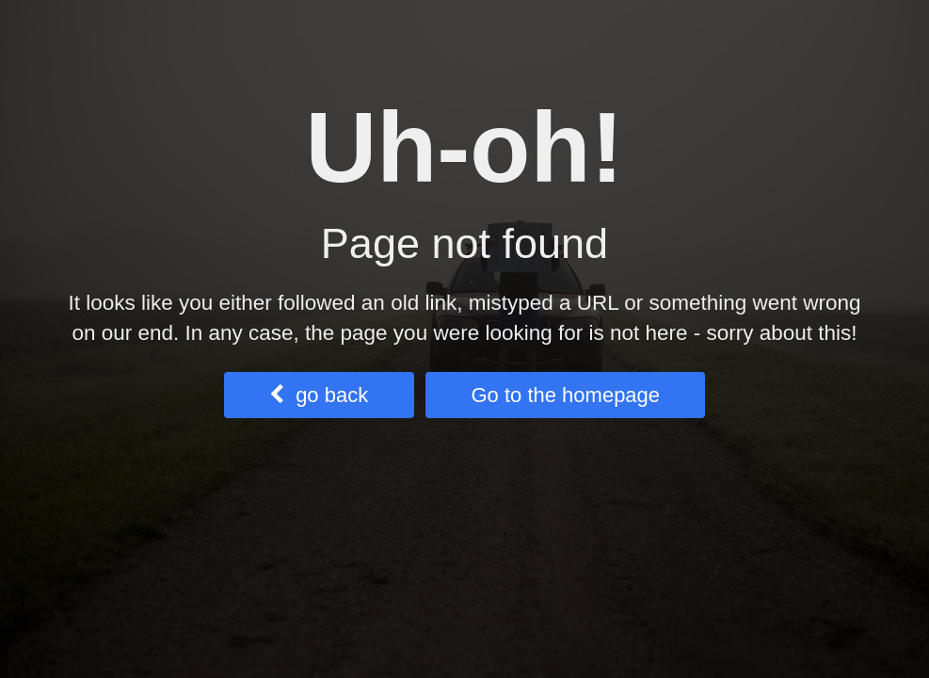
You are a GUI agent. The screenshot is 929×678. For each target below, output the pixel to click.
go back (318, 395)
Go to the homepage (565, 395)
